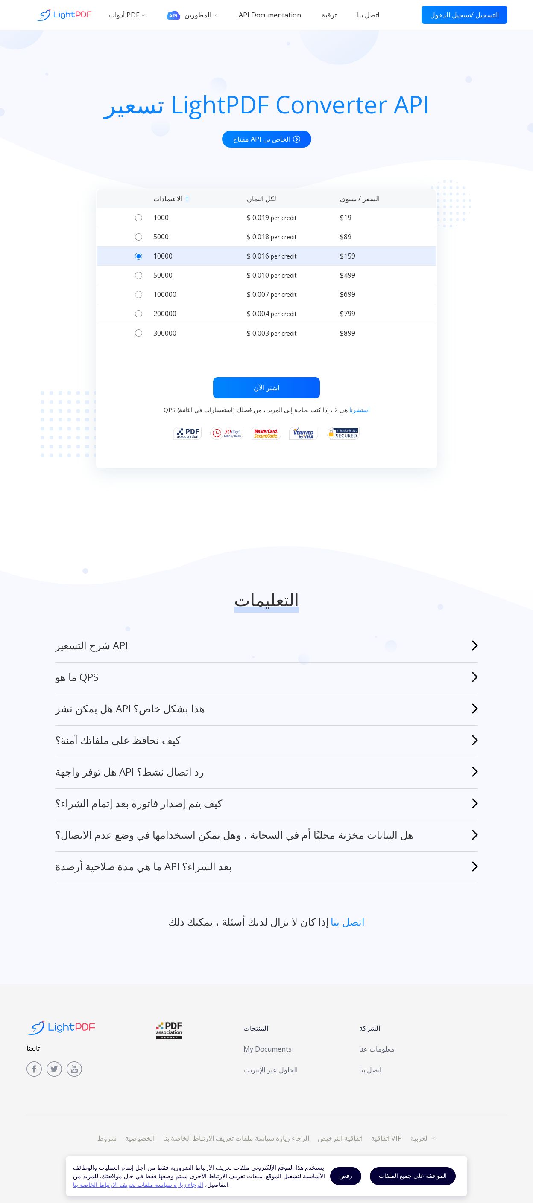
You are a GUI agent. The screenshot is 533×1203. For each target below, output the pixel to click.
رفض (345, 1175)
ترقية (329, 15)
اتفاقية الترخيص (340, 1138)
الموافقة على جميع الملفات (413, 1175)
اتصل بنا (370, 1070)
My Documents (267, 1049)
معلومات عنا (377, 1049)
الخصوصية (140, 1138)
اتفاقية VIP (386, 1138)
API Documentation (270, 15)
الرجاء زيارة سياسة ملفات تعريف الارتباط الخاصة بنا (138, 1184)
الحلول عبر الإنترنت (270, 1070)
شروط (107, 1138)
